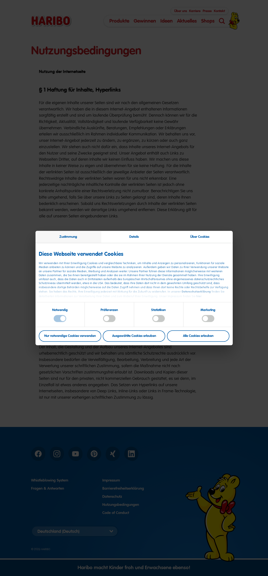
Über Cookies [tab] (199, 237)
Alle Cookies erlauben (198, 336)
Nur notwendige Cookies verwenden (70, 336)
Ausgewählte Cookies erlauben (134, 336)
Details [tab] (134, 237)
